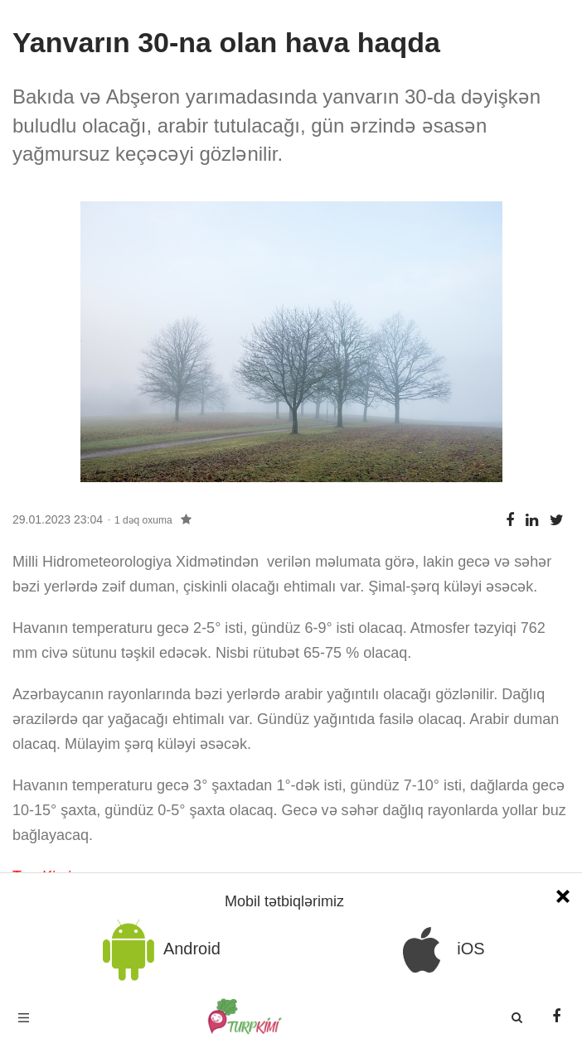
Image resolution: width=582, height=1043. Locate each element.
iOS (437, 950)
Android (158, 950)
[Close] (563, 894)
